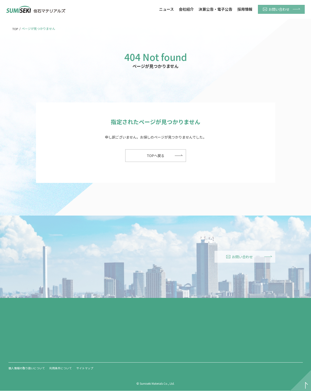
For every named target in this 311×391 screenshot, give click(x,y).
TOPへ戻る (155, 155)
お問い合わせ (276, 9)
